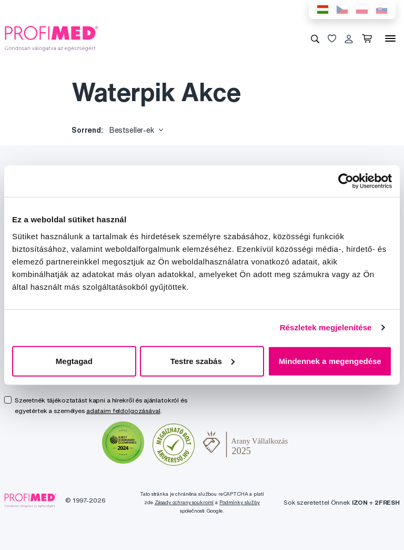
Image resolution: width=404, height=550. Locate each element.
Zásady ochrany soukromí (184, 502)
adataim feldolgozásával (123, 410)
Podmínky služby (239, 502)
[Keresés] (315, 38)
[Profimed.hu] (51, 38)
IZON (360, 502)
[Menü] (390, 38)
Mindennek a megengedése (330, 360)
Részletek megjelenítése (326, 327)
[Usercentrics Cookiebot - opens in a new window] (346, 181)
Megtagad (74, 360)
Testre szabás (202, 360)
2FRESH (387, 502)
